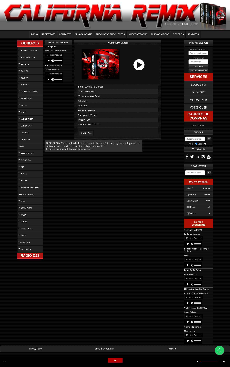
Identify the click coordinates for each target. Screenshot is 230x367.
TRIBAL (24, 235)
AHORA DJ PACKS (28, 57)
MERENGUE (25, 139)
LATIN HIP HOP (27, 119)
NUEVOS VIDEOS (160, 34)
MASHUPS (25, 133)
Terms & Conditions (103, 348)
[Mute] (52, 60)
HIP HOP (24, 105)
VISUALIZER (198, 100)
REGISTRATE (48, 34)
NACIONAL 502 (27, 153)
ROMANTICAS (26, 208)
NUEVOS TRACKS (137, 34)
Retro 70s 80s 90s (26, 194)
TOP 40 (24, 222)
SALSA (23, 215)
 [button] (224, 361)
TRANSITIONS (27, 228)
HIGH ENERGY (26, 98)
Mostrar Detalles (54, 54)
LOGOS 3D (198, 84)
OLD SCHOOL (26, 160)
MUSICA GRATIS (83, 34)
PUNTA (24, 174)
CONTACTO (65, 34)
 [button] (197, 361)
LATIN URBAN (26, 126)
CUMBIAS (24, 71)
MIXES (21, 146)
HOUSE (23, 112)
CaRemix (82, 100)
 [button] (115, 361)
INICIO (34, 34)
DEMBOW (24, 78)
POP (22, 167)
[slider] (57, 60)
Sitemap (172, 348)
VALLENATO (26, 249)
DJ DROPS (198, 92)
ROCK (23, 201)
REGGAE (24, 180)
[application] (54, 61)
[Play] (48, 60)
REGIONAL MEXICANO (30, 187)
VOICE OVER (198, 107)
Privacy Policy (35, 348)
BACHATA (25, 64)
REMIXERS (193, 34)
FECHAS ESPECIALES (29, 91)
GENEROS (178, 34)
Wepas (93, 115)
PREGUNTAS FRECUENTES (110, 34)
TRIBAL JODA (24, 242)
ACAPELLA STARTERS (29, 50)
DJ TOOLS (25, 85)
